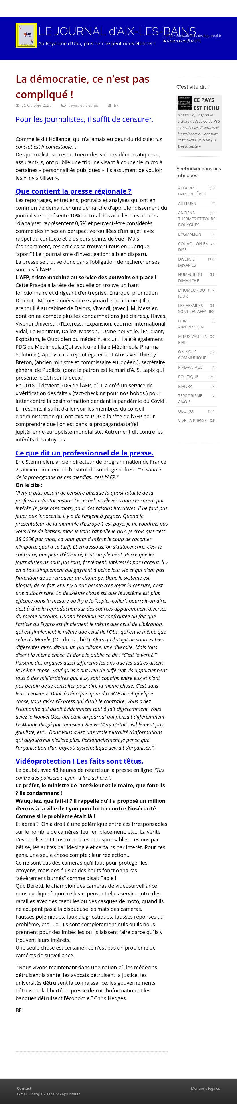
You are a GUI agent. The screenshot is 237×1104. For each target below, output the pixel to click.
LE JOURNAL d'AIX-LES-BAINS (117, 31)
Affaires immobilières (197, 191)
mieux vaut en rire (197, 339)
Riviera (197, 386)
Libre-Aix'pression (197, 324)
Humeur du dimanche (197, 277)
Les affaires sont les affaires (197, 308)
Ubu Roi (197, 411)
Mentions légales (205, 1088)
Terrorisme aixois (197, 398)
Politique (197, 376)
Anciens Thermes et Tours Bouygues (197, 218)
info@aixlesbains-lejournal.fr (198, 35)
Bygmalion (197, 234)
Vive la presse (197, 420)
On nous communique (197, 354)
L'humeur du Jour (197, 293)
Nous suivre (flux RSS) (182, 41)
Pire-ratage (197, 367)
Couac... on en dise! (197, 246)
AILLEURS (197, 203)
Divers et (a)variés (197, 262)
